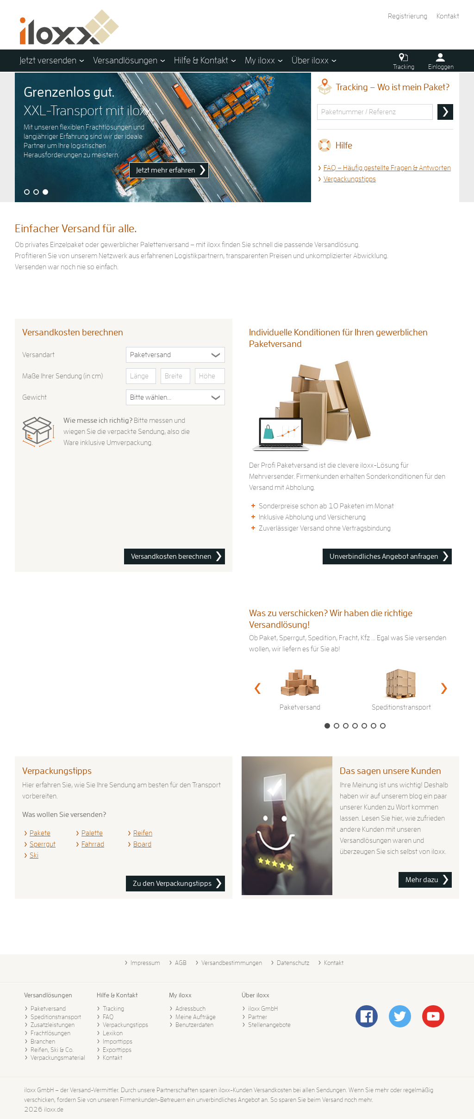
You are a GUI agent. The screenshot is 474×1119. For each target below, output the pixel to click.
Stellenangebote (269, 1024)
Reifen (142, 833)
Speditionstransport (56, 1017)
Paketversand (48, 1008)
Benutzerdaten (194, 1024)
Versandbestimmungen (231, 962)
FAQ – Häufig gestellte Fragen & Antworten (387, 168)
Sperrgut (43, 844)
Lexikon (113, 1033)
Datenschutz (293, 962)
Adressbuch (190, 1008)
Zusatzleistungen (53, 1024)
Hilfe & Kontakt (117, 995)
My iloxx (180, 995)
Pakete (40, 833)
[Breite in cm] (176, 376)
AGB (181, 962)
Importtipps (117, 1041)
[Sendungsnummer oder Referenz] (375, 112)
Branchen (43, 1041)
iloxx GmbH (263, 1008)
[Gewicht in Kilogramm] (175, 397)
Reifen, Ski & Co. (52, 1049)
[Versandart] (175, 355)
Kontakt (448, 16)
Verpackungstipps (350, 179)
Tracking (113, 1008)
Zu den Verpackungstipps (172, 883)
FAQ (108, 1017)
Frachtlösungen (50, 1033)
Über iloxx (255, 995)
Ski (34, 855)
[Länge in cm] (141, 376)
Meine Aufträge (195, 1017)
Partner (257, 1017)
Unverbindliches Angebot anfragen (384, 556)
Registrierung (407, 16)
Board (142, 844)
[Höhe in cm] (210, 376)
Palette (92, 833)
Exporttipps (117, 1049)
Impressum (145, 962)
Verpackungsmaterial (58, 1057)
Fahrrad (92, 844)
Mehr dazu (421, 880)
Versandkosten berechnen (171, 556)
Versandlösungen (48, 995)
